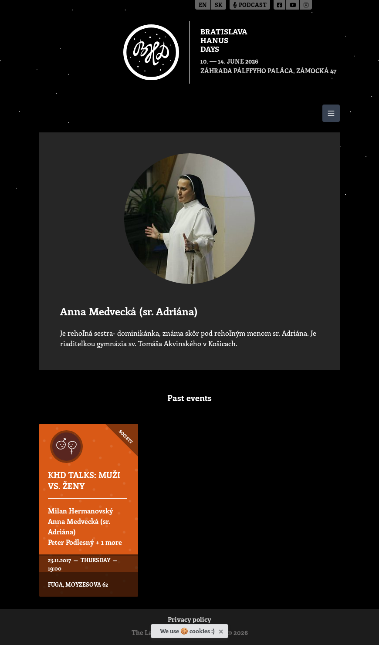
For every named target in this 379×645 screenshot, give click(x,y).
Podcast (250, 5)
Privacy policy (189, 620)
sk (219, 5)
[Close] (222, 630)
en (203, 5)
